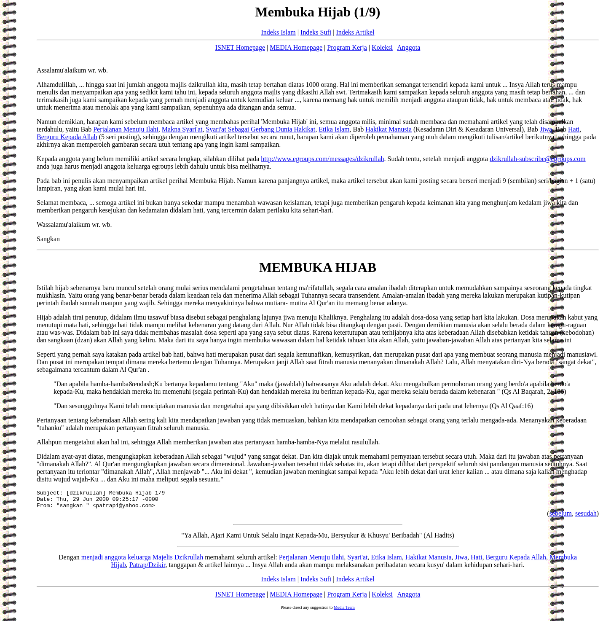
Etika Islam (334, 129)
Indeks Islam (278, 32)
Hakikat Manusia (388, 129)
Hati (574, 129)
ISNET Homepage (240, 47)
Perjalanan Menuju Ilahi (125, 129)
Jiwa (546, 129)
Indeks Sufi (315, 32)
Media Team (344, 611)
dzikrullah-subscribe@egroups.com (538, 158)
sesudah (586, 517)
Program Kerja (347, 47)
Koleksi (382, 47)
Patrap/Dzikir (147, 568)
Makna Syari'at (182, 129)
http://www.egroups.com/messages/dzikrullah (322, 158)
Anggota (408, 47)
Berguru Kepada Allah (67, 136)
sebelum (560, 517)
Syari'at (357, 561)
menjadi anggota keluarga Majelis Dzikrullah (142, 561)
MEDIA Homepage (296, 47)
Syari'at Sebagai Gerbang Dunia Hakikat (260, 129)
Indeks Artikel (355, 32)
